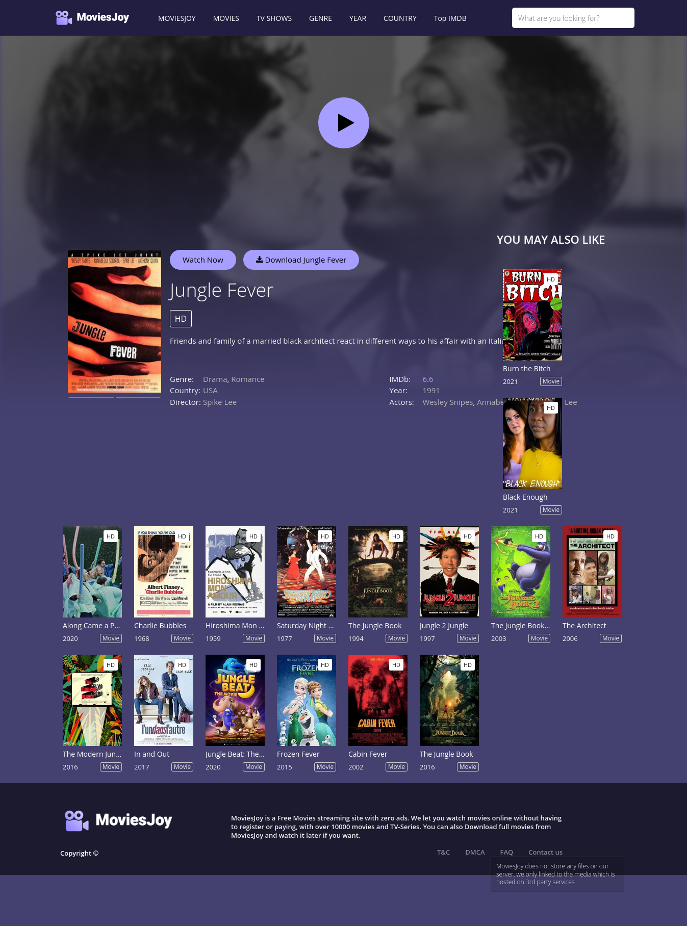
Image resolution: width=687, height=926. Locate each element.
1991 (431, 390)
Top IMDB (450, 18)
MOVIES (226, 18)
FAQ (507, 852)
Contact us (545, 852)
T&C (443, 852)
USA (210, 390)
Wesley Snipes (448, 402)
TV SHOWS (274, 18)
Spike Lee (220, 402)
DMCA (475, 852)
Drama (215, 379)
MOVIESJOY (177, 18)
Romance (247, 379)
